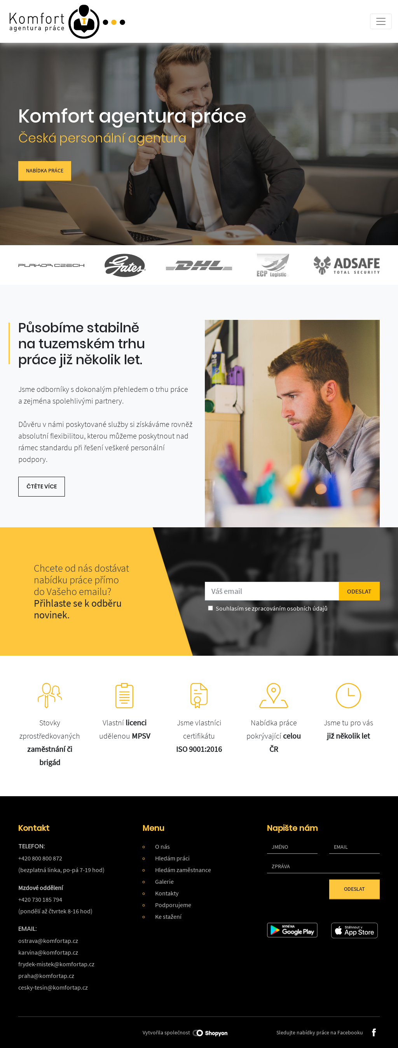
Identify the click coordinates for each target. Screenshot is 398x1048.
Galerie (164, 881)
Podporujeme (173, 905)
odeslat (359, 591)
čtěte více (41, 486)
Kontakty (166, 893)
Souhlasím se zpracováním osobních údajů (272, 608)
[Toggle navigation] (381, 21)
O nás (162, 846)
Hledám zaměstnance (183, 870)
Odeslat (354, 888)
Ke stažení (168, 916)
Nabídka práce (44, 170)
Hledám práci (172, 858)
